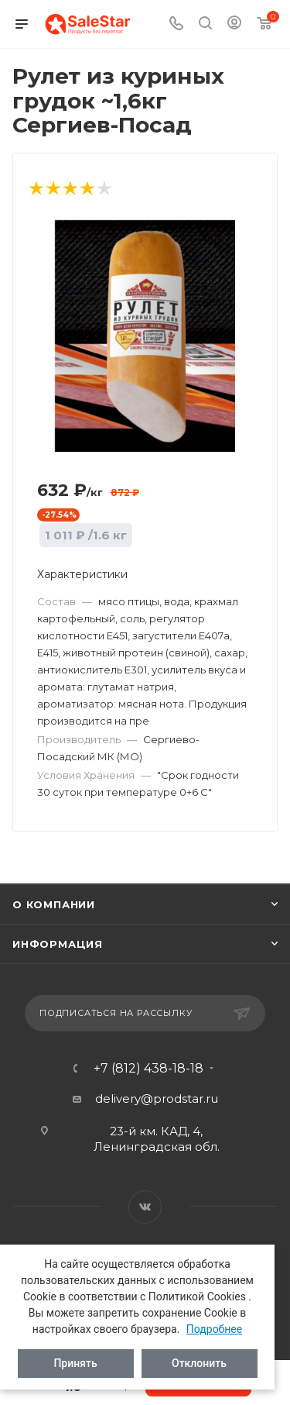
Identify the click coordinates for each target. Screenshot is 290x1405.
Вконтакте (145, 1207)
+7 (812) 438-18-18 (148, 1068)
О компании (53, 904)
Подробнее (214, 1329)
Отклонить (199, 1363)
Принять (75, 1363)
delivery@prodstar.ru (156, 1098)
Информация (57, 944)
